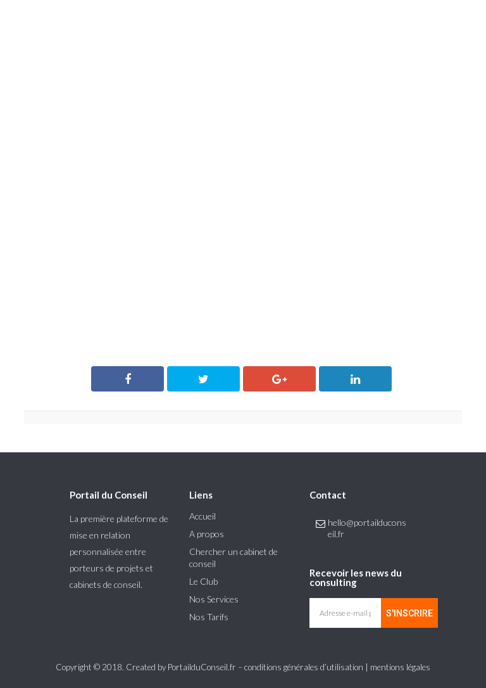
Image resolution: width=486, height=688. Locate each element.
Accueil (202, 516)
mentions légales (400, 667)
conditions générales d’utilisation (303, 667)
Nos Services (214, 599)
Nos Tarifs (208, 616)
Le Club (203, 581)
